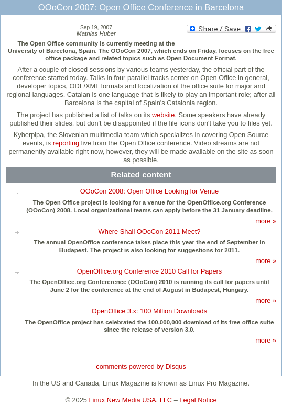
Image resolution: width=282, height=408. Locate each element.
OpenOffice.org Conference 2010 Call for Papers (149, 271)
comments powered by (141, 366)
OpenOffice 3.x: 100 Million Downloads (149, 311)
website (163, 115)
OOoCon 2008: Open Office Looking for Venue (149, 191)
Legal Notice (197, 400)
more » (265, 221)
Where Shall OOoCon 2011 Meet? (150, 231)
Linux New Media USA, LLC (130, 400)
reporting (66, 143)
